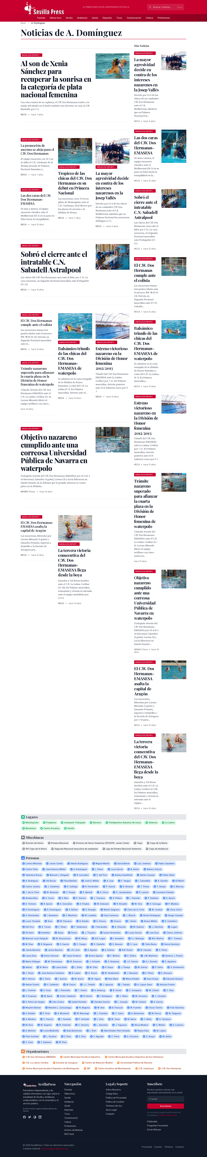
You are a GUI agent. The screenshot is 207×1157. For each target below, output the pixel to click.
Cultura (149, 18)
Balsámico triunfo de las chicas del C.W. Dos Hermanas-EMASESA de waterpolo (74, 361)
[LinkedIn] (40, 1117)
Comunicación (134, 18)
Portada (41, 18)
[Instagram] (34, 1117)
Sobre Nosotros (113, 1089)
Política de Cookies (115, 1101)
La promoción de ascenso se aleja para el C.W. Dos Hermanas (37, 149)
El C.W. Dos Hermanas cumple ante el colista (36, 322)
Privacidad (147, 1147)
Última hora (55, 18)
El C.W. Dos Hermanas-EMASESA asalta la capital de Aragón (37, 526)
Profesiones (164, 18)
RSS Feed (69, 1134)
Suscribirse (165, 1106)
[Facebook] (24, 1117)
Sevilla (69, 18)
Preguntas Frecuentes (157, 1125)
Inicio (23, 23)
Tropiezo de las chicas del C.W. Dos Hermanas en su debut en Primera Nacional (75, 183)
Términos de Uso (114, 1106)
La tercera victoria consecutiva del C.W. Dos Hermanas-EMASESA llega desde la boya (74, 562)
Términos (168, 1147)
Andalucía (82, 18)
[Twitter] (29, 1117)
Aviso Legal (111, 1110)
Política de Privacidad (116, 1097)
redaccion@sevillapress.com (54, 1148)
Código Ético (112, 1093)
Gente (95, 18)
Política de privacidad (168, 1115)
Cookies (158, 1147)
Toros (119, 18)
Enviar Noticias (154, 1129)
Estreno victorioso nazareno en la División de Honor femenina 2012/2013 (112, 358)
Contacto (110, 1114)
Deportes (107, 18)
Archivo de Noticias (73, 1130)
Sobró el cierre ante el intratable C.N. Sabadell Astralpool (146, 207)
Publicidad (152, 1121)
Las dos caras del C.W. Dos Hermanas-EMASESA (36, 199)
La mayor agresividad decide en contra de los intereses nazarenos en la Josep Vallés (112, 185)
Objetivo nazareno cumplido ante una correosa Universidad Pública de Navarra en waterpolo (145, 598)
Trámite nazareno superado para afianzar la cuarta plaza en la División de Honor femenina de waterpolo (37, 376)
